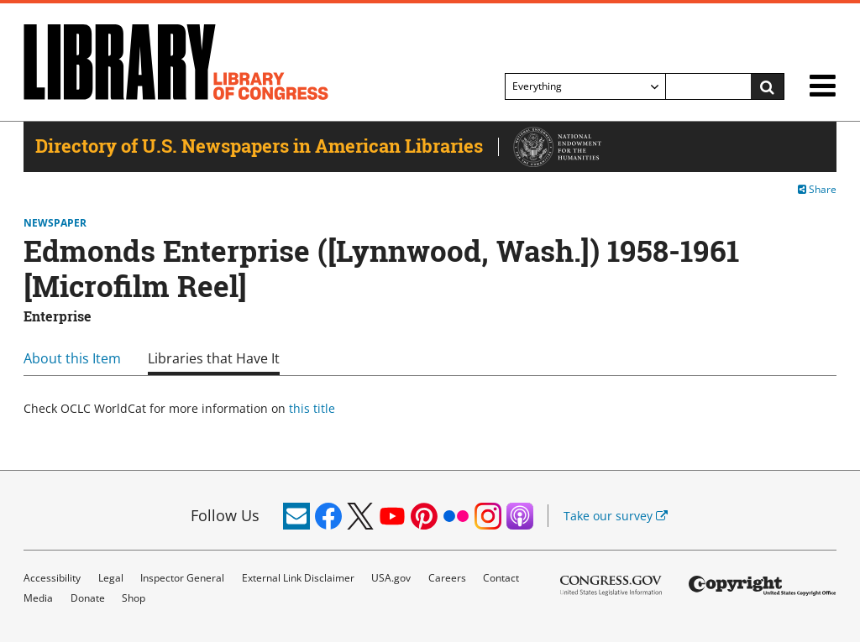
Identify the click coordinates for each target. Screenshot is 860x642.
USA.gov (391, 578)
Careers (447, 578)
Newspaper (55, 223)
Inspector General (182, 578)
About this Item (72, 358)
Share (817, 189)
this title (312, 408)
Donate (88, 598)
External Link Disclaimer (298, 578)
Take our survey (616, 516)
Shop (133, 598)
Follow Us (225, 515)
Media (38, 598)
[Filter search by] (585, 86)
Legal (110, 578)
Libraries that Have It (214, 358)
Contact (501, 578)
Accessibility (52, 578)
